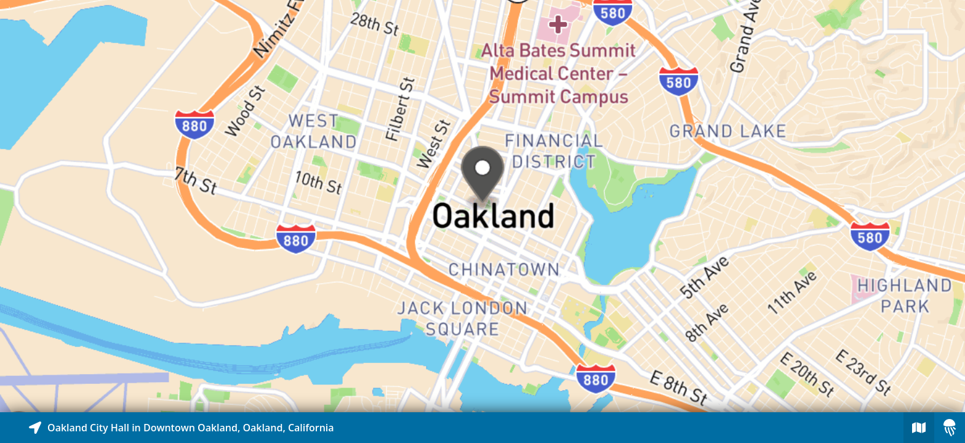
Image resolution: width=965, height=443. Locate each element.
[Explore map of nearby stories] (482, 206)
